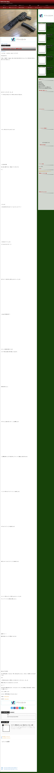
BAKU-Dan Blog (5, 1)
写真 (30, 5)
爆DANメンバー (21, 5)
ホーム (4, 5)
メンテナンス (8, 736)
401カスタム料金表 (42, 85)
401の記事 (3, 736)
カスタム (46, 5)
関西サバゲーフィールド (13, 7)
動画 (38, 5)
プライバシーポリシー (38, 7)
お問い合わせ (30, 7)
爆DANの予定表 (21, 7)
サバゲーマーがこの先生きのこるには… (13, 6)
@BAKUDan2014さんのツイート (45, 171)
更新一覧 (4, 7)
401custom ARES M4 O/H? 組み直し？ (11, 767)
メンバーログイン (47, 7)
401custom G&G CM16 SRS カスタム (11, 769)
